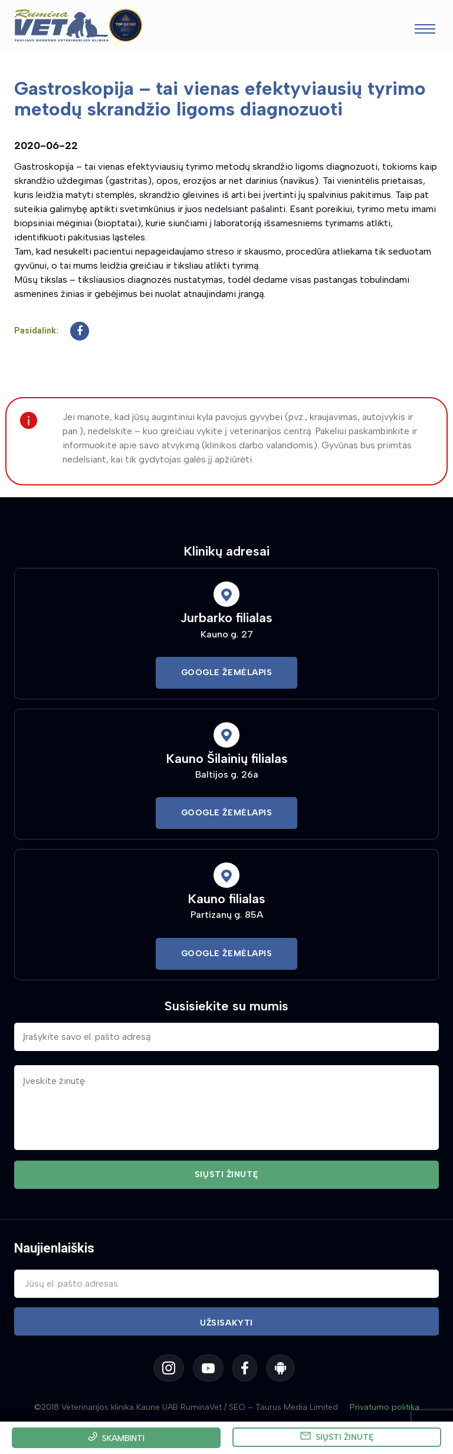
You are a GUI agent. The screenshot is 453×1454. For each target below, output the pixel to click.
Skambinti (123, 1438)
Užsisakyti (226, 1323)
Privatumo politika (384, 1407)
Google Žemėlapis (227, 672)
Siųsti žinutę (344, 1437)
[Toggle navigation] (425, 30)
